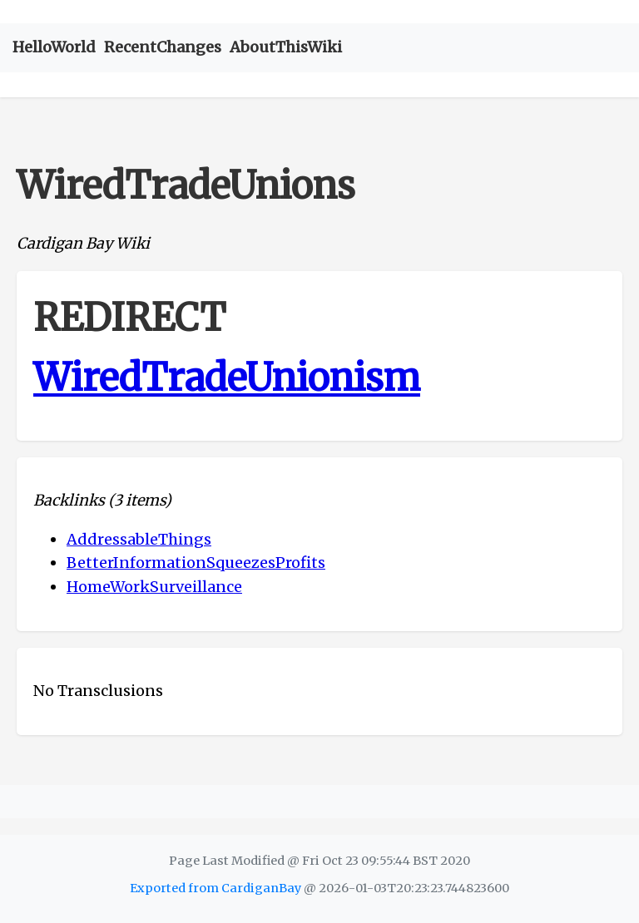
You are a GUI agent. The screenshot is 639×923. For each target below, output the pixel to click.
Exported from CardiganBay (215, 888)
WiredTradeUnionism (226, 377)
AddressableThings (139, 539)
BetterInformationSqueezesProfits (196, 562)
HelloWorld (54, 47)
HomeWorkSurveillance (154, 586)
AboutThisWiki (286, 47)
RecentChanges (162, 47)
